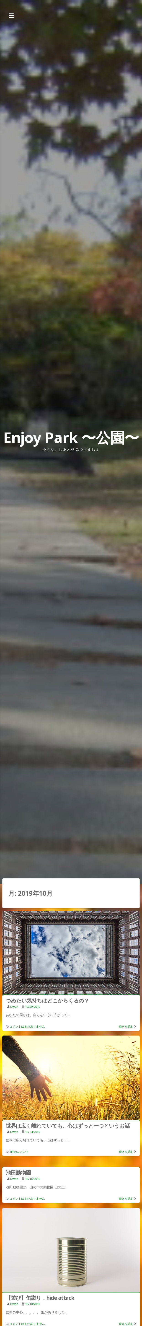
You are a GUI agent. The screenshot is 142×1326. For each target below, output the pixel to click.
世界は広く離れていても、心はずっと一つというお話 (68, 1125)
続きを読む (126, 1026)
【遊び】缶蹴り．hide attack (40, 1297)
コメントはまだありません (27, 1026)
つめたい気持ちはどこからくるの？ (47, 1000)
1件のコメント (19, 1152)
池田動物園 (18, 1172)
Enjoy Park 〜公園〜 (71, 437)
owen (14, 1007)
